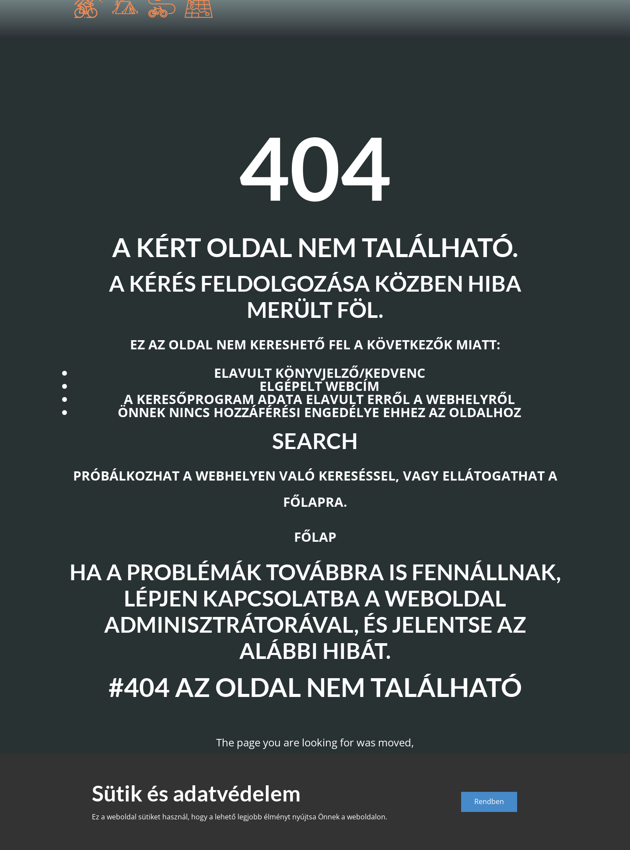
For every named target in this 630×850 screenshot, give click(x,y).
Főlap (315, 537)
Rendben (489, 801)
